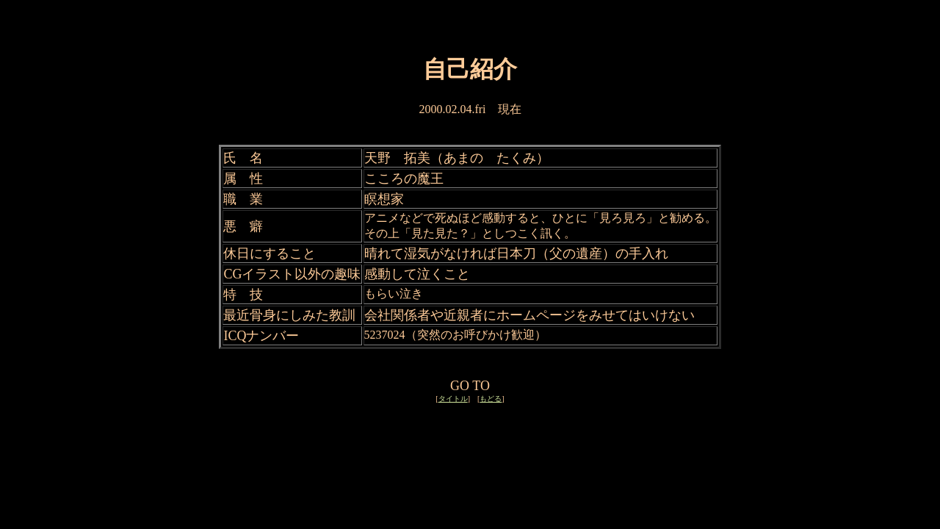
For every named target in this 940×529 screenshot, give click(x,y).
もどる (491, 399)
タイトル (453, 399)
